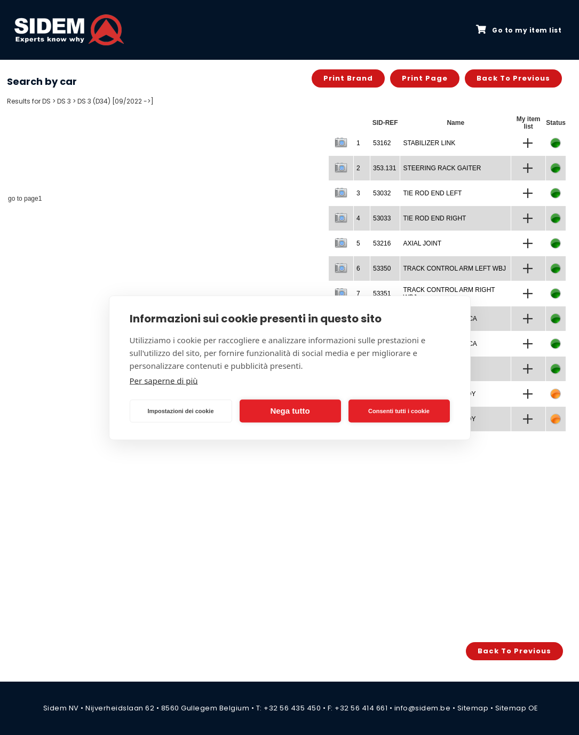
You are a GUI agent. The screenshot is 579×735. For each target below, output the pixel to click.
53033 (382, 218)
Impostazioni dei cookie (180, 411)
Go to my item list (518, 30)
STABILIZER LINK (429, 143)
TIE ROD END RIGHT (434, 218)
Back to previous (513, 78)
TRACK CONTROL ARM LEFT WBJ (454, 268)
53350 (382, 268)
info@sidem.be (422, 708)
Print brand (348, 78)
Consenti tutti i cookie (399, 411)
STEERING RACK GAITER (442, 168)
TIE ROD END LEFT (432, 193)
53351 (382, 293)
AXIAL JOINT (422, 243)
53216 (382, 243)
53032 (382, 193)
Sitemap (473, 708)
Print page (425, 78)
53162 (382, 143)
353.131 (384, 168)
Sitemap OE (516, 708)
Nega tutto (290, 410)
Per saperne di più (164, 380)
